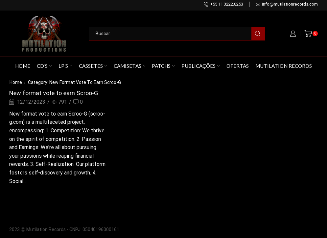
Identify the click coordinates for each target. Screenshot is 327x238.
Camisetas (130, 66)
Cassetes (93, 66)
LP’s (65, 66)
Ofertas (237, 66)
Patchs (163, 66)
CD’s (44, 66)
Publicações (200, 66)
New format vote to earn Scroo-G (53, 93)
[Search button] (258, 33)
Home (22, 66)
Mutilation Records (283, 66)
